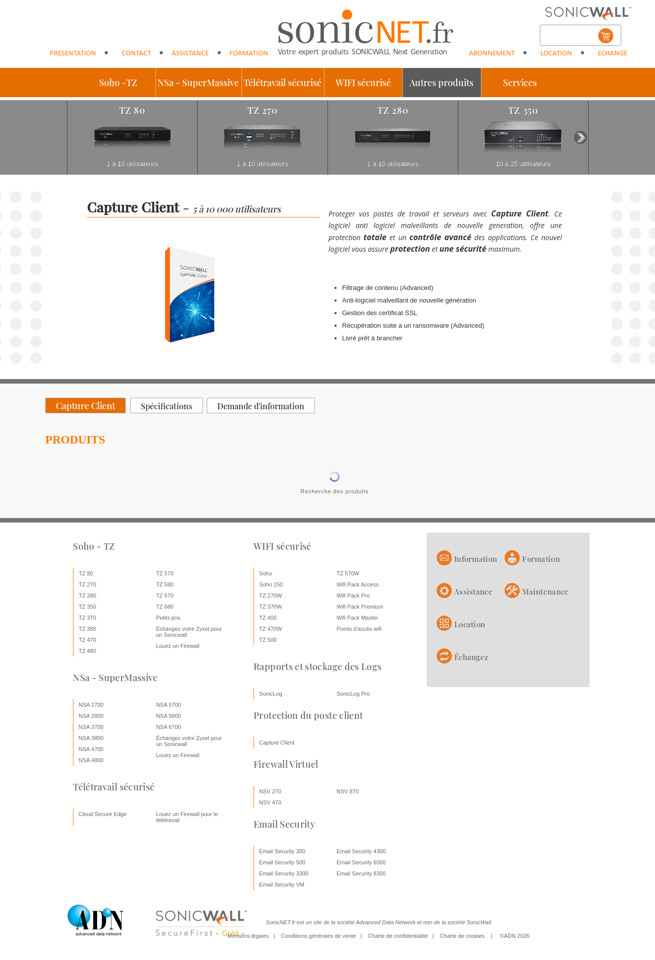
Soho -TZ (118, 83)
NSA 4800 (91, 760)
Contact (136, 53)
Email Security (284, 824)
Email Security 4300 (361, 851)
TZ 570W (348, 573)
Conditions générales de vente (318, 936)
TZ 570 (165, 573)
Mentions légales (248, 936)
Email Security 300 (282, 851)
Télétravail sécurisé (282, 83)
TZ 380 (87, 629)
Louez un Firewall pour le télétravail (187, 817)
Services (520, 83)
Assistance (190, 53)
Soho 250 (271, 584)
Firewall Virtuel (286, 764)
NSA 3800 (91, 738)
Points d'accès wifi (359, 629)
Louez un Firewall (177, 646)
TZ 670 (165, 596)
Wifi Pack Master (357, 618)
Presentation (73, 53)
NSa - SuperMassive (198, 83)
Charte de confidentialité (398, 936)
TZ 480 (87, 651)
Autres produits (441, 83)
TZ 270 (87, 584)
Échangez (471, 657)
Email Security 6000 (361, 862)
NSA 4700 (91, 749)
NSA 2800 (91, 716)
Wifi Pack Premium (360, 607)
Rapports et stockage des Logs (317, 666)
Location (556, 53)
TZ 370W (270, 607)
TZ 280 (87, 596)
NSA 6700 (168, 727)
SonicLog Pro (353, 694)
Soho (265, 573)
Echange (612, 53)
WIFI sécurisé (363, 83)
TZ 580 (165, 584)
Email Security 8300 (361, 873)
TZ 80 (85, 573)
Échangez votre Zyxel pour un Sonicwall (189, 632)
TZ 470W (270, 629)
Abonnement (492, 53)
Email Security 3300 (283, 873)
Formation (248, 53)
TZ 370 (87, 618)
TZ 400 (268, 618)
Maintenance (545, 591)
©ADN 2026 (515, 936)
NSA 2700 (91, 705)
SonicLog (270, 694)
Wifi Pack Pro (353, 596)
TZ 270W (270, 596)
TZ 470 (87, 640)
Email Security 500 (282, 862)
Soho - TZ (94, 546)
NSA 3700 (91, 727)
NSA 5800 (168, 716)
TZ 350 (87, 607)
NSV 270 (270, 791)
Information (475, 559)
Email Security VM (281, 884)
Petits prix (168, 618)
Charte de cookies (462, 936)
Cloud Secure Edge (102, 814)
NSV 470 (270, 802)
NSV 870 (348, 791)
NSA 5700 (168, 705)
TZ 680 (165, 607)
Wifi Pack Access (358, 584)
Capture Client (276, 743)
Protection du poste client (308, 715)
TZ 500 (268, 640)
